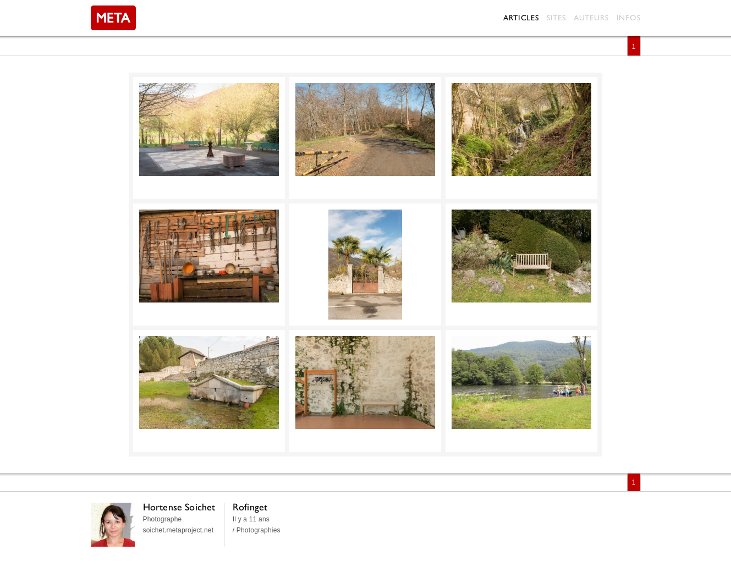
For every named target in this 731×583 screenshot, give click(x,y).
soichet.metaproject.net (178, 530)
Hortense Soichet (179, 507)
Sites (556, 17)
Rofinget (250, 507)
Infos (629, 17)
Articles (520, 17)
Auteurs (591, 17)
